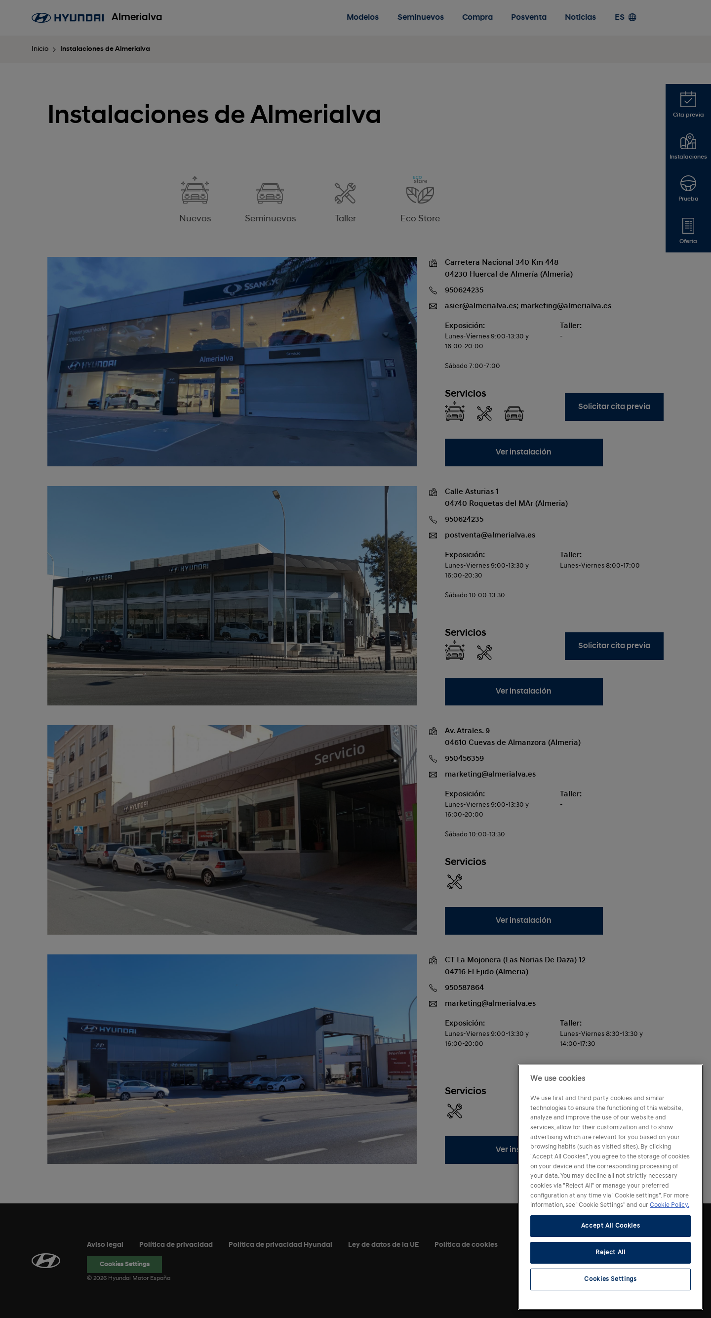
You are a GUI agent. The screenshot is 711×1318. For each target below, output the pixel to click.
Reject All (610, 1252)
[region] (610, 1187)
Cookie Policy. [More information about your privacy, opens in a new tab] (669, 1205)
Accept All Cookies (610, 1226)
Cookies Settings (610, 1279)
